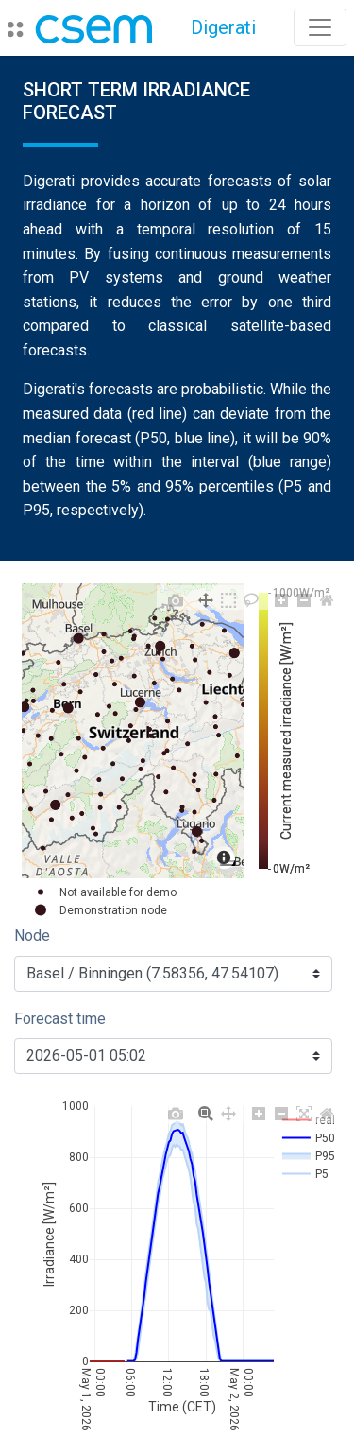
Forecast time (60, 1019)
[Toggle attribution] (227, 863)
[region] (133, 730)
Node (32, 935)
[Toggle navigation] (320, 27)
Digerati (223, 27)
